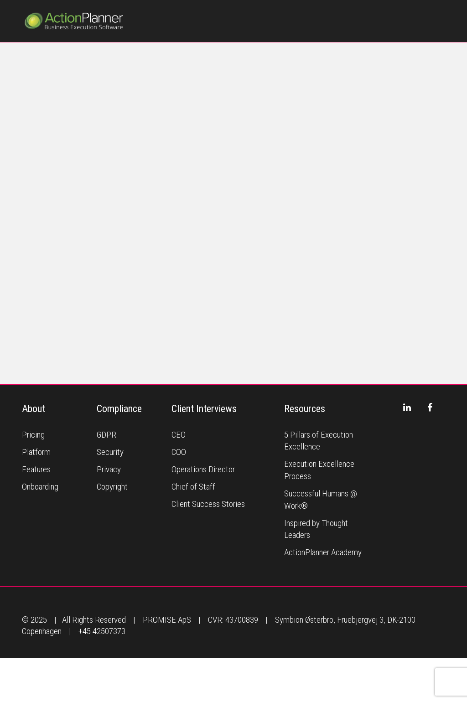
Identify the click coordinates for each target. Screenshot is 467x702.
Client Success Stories (208, 504)
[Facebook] (429, 407)
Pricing (33, 434)
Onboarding (40, 486)
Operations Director (203, 469)
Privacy (109, 469)
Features (36, 469)
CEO (178, 434)
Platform (36, 452)
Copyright (112, 486)
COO (178, 452)
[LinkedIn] (406, 407)
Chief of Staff (193, 486)
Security (110, 452)
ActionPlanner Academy (323, 552)
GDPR (106, 434)
